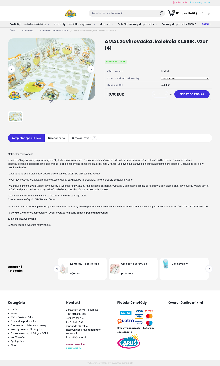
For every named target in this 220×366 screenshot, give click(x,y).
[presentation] (11, 69)
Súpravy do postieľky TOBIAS (179, 24)
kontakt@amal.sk (76, 337)
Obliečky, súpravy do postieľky (136, 24)
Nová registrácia (201, 2)
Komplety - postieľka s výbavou (73, 24)
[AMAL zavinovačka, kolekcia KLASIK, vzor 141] (51, 69)
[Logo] (26, 13)
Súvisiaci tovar (84, 138)
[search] (140, 14)
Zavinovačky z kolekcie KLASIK (53, 30)
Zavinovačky (26, 30)
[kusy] (158, 95)
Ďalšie (205, 24)
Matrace (105, 24)
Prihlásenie (181, 2)
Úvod (12, 30)
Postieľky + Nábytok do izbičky (28, 24)
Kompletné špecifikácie (26, 138)
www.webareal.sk (122, 362)
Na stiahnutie (56, 138)
